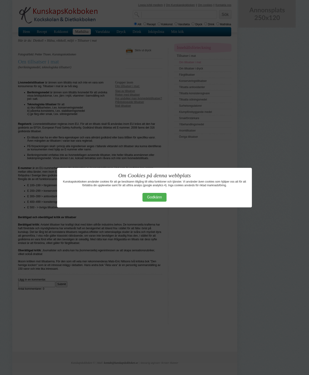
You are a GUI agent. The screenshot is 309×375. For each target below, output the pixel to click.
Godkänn (154, 197)
